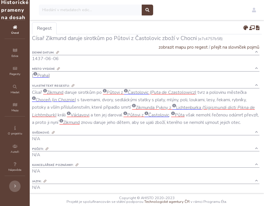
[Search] (124, 10)
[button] (254, 10)
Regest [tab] (78, 28)
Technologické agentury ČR (184, 201)
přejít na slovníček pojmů (235, 47)
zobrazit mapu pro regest (183, 47)
